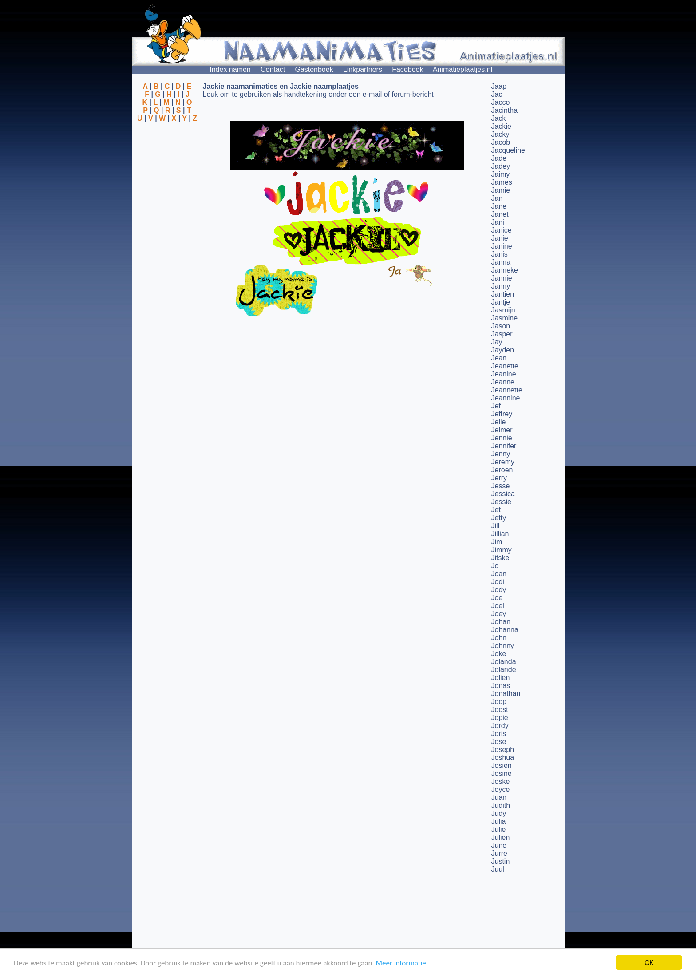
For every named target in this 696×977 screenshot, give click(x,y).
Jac (496, 94)
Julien (500, 837)
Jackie (501, 126)
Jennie (501, 438)
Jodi (497, 581)
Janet (500, 214)
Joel (497, 605)
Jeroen (502, 470)
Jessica (503, 494)
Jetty (498, 518)
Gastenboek (314, 69)
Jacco (500, 102)
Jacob (500, 142)
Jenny (500, 454)
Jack (498, 118)
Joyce (500, 789)
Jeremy (502, 462)
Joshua (502, 757)
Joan (499, 573)
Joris (498, 733)
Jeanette (504, 366)
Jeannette (506, 390)
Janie (499, 238)
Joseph (502, 749)
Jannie (501, 278)
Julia (498, 821)
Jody (498, 589)
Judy (498, 813)
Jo (495, 566)
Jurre (499, 853)
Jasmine (504, 318)
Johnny (502, 645)
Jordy (500, 725)
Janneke (504, 270)
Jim (496, 542)
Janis (499, 254)
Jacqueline (508, 150)
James (501, 182)
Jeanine (503, 374)
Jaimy (500, 174)
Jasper (502, 334)
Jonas (500, 685)
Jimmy (501, 550)
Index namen (230, 69)
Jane (499, 206)
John (499, 637)
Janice (501, 230)
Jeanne (503, 382)
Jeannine (505, 398)
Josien (501, 765)
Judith (500, 805)
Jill (495, 526)
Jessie (501, 502)
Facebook (407, 69)
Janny (500, 286)
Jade (499, 158)
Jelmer (502, 430)
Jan (497, 198)
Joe (497, 597)
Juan (499, 797)
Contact (273, 69)
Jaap (499, 86)
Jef (496, 406)
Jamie (500, 190)
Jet (496, 510)
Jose (498, 741)
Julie (498, 829)
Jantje (500, 302)
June (499, 845)
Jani (497, 222)
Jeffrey (502, 414)
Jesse (500, 486)
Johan (501, 621)
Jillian (500, 534)
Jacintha (504, 110)
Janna (501, 262)
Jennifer (504, 446)
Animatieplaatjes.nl (462, 69)
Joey (498, 613)
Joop (499, 701)
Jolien (500, 677)
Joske (500, 781)
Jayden (502, 350)
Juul (497, 869)
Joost (499, 709)
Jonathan (506, 693)
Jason (500, 326)
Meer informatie (401, 963)
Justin (500, 861)
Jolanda (503, 661)
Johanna (504, 629)
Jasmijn (503, 310)
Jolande (503, 669)
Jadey (500, 166)
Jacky (500, 134)
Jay (496, 342)
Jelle (498, 422)
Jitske (500, 558)
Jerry (499, 478)
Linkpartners (362, 69)
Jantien (502, 294)
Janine (501, 246)
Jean (499, 358)
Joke (498, 653)
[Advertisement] (167, 166)
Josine (501, 773)
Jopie (499, 717)
